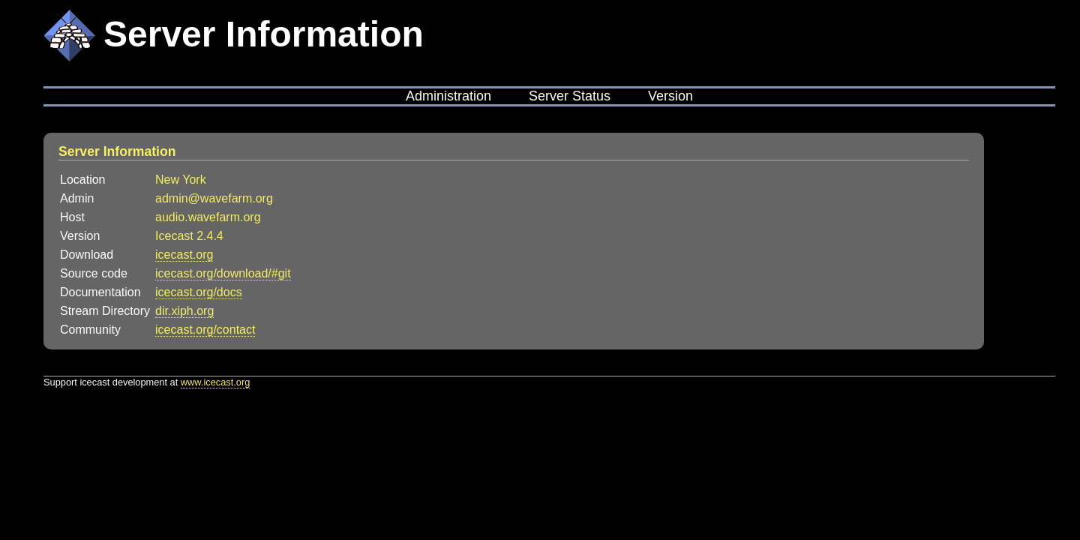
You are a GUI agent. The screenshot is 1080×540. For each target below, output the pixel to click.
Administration (448, 96)
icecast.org (184, 254)
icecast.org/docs (198, 292)
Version (670, 96)
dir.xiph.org (184, 310)
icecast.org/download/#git (223, 273)
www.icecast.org (215, 382)
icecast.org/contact (205, 329)
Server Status (569, 96)
